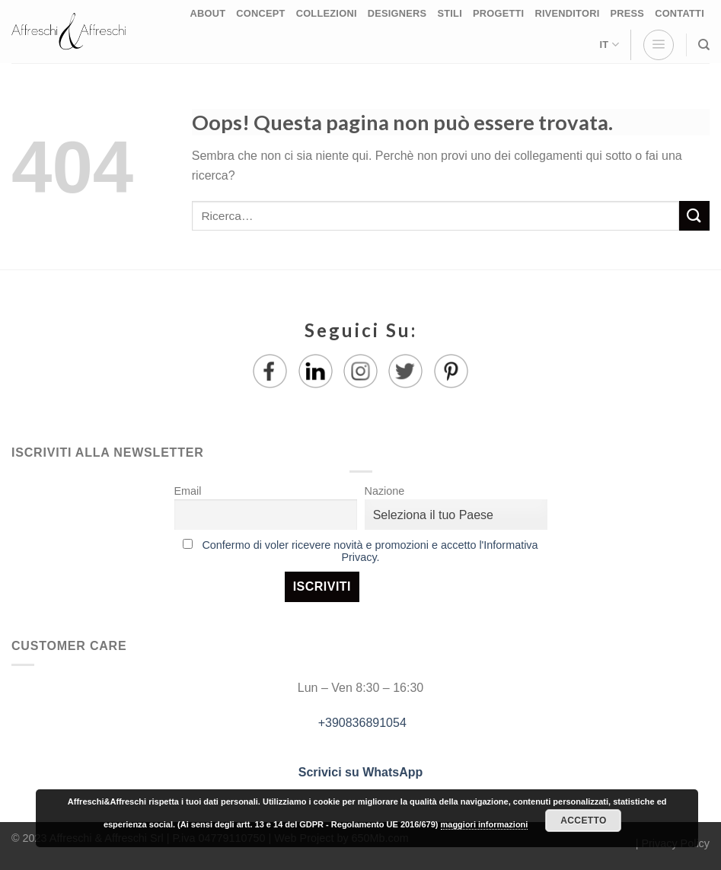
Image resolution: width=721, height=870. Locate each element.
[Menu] (658, 45)
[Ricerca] (704, 44)
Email (188, 491)
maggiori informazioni (484, 824)
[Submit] (694, 216)
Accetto (583, 820)
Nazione (385, 491)
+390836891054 (360, 722)
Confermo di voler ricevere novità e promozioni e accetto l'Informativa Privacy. (370, 551)
